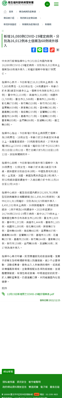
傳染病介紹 (9, 17)
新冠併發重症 (10, 24)
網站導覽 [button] (8, 371)
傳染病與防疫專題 (27, 11)
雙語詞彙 (33, 387)
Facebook (33, 49)
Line (39, 49)
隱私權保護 (9, 382)
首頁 (11, 11)
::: (3, 30)
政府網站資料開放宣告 (14, 387)
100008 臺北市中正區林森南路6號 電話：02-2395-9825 (30, 394)
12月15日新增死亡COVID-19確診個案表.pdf (30, 294)
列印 (45, 49)
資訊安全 (21, 382)
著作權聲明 (35, 382)
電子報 (44, 387)
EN (47, 4)
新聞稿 (48, 24)
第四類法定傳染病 (28, 17)
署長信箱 (54, 387)
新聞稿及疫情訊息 (30, 24)
